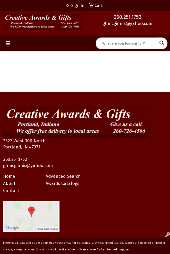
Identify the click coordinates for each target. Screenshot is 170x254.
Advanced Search (63, 176)
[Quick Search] (126, 43)
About (9, 183)
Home (9, 176)
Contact (11, 190)
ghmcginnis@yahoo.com (127, 23)
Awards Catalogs (62, 183)
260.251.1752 (127, 17)
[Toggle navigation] (8, 43)
